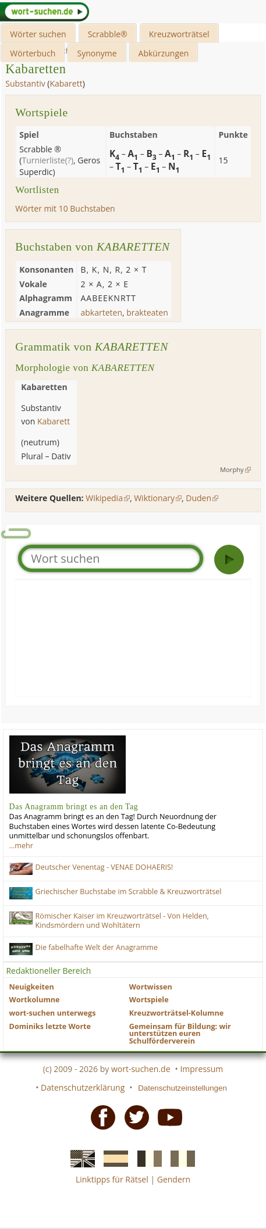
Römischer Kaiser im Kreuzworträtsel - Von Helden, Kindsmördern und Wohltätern (122, 920)
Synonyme (96, 53)
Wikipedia (104, 497)
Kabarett (65, 83)
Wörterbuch (32, 53)
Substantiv (25, 83)
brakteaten (147, 312)
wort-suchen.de (141, 1068)
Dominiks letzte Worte (50, 1026)
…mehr (21, 846)
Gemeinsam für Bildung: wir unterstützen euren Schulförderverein (180, 1033)
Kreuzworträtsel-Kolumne (176, 1013)
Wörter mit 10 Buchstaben (65, 208)
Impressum (201, 1068)
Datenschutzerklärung (83, 1087)
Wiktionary (154, 497)
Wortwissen (150, 987)
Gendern (173, 1179)
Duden (198, 497)
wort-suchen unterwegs (52, 1013)
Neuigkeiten (31, 987)
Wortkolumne (34, 1000)
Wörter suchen (38, 34)
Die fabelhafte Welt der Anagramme (97, 947)
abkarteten (101, 312)
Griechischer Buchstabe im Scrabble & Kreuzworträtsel (129, 891)
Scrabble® (107, 34)
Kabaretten (35, 69)
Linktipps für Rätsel (112, 1179)
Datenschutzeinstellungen (182, 1088)
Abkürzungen (164, 53)
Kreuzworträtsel (179, 34)
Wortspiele (149, 1000)
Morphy (232, 469)
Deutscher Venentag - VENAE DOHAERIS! (104, 867)
